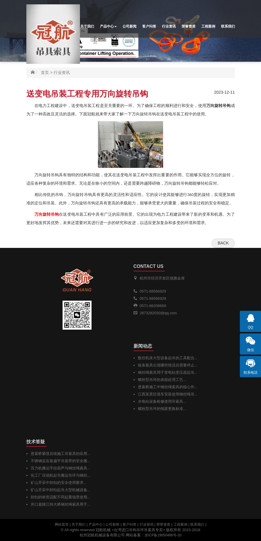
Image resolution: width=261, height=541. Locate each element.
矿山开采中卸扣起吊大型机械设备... (60, 490)
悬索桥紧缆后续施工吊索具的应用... (60, 453)
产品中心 (108, 26)
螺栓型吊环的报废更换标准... (162, 408)
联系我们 (228, 26)
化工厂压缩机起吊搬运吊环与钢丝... (60, 475)
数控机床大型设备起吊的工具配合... (168, 358)
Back (223, 243)
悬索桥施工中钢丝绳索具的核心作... (168, 387)
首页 (70, 26)
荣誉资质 (189, 26)
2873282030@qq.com (158, 313)
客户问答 (149, 26)
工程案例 (208, 26)
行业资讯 (169, 26)
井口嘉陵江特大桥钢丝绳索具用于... (60, 504)
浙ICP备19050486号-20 (163, 535)
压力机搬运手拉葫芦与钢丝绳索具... (60, 468)
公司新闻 (129, 26)
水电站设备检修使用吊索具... (162, 401)
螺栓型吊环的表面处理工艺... (162, 379)
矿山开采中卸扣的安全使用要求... (59, 482)
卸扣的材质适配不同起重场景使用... (60, 497)
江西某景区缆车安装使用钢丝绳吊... (168, 394)
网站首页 (62, 524)
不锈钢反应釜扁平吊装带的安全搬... (60, 461)
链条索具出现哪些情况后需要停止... (168, 365)
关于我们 (87, 26)
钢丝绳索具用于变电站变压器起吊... (168, 372)
